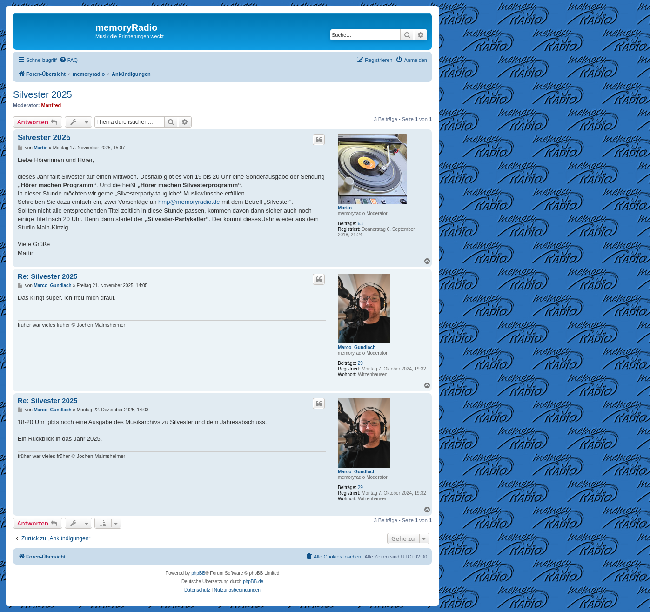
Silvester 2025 (42, 94)
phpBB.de (253, 581)
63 (360, 223)
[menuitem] (68, 60)
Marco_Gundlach (356, 347)
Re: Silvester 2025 (47, 276)
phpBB (198, 573)
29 (360, 363)
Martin (345, 207)
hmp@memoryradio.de (189, 201)
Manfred (51, 105)
